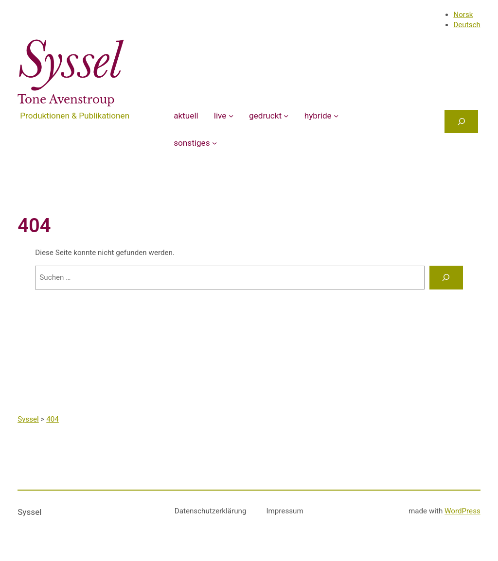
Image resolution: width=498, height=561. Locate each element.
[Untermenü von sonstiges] (214, 142)
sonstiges (192, 143)
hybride (318, 115)
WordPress (462, 511)
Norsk (463, 14)
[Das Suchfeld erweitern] (461, 121)
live (220, 115)
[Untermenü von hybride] (336, 115)
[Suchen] (445, 277)
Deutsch (466, 24)
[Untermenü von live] (231, 115)
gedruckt (265, 115)
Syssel (29, 512)
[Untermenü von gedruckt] (286, 115)
